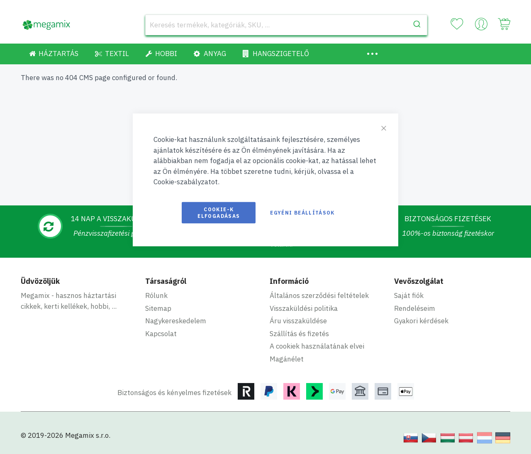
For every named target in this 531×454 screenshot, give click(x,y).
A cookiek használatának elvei (317, 346)
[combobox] (286, 25)
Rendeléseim (414, 308)
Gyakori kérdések (421, 320)
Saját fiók (409, 295)
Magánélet (287, 359)
